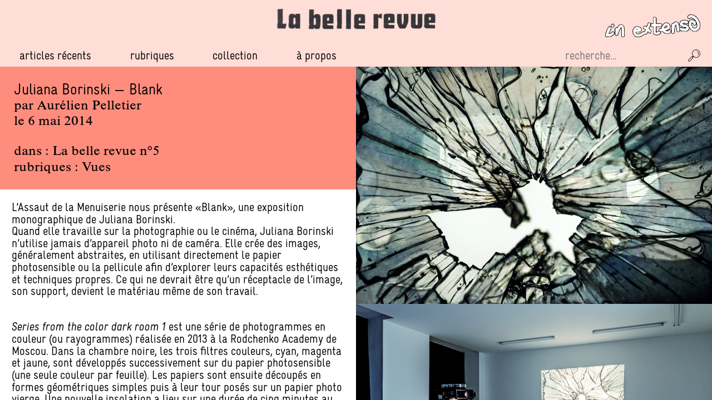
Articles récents (55, 55)
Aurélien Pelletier (89, 106)
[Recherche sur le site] (622, 55)
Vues (96, 168)
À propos (316, 55)
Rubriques (152, 55)
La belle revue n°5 (106, 152)
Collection (235, 55)
